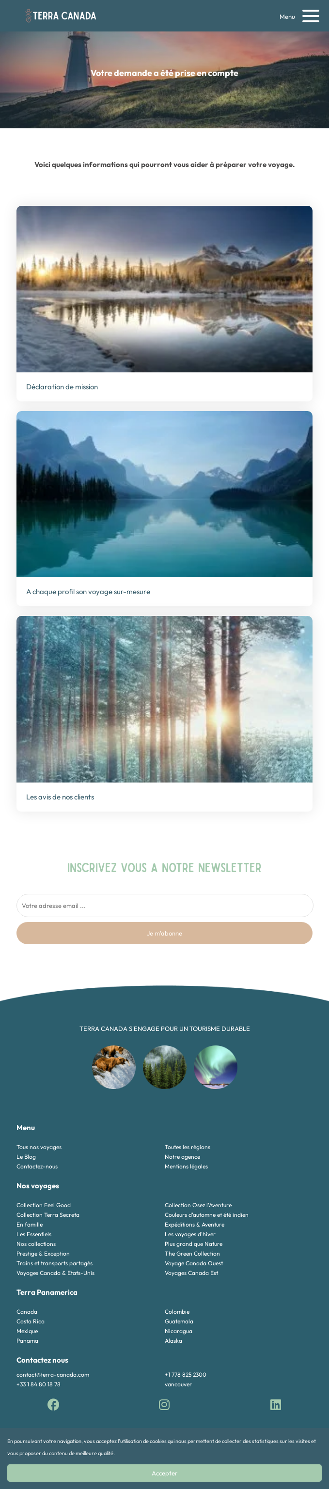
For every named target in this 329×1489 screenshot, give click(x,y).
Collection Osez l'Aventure (198, 1205)
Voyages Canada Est (191, 1272)
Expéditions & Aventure (194, 1224)
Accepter (164, 1473)
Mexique (27, 1331)
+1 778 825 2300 (185, 1374)
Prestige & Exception (43, 1253)
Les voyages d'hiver (190, 1234)
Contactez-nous (37, 1166)
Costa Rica (30, 1321)
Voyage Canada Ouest (194, 1263)
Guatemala (179, 1321)
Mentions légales (186, 1166)
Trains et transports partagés (54, 1263)
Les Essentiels (33, 1234)
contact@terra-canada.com (52, 1374)
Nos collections (36, 1243)
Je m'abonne (164, 933)
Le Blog (26, 1156)
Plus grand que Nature (193, 1243)
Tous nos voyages (39, 1147)
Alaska (173, 1340)
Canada (26, 1311)
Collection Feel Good (43, 1205)
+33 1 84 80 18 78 (38, 1384)
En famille (29, 1224)
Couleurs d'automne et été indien (207, 1214)
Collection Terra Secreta (47, 1214)
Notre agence (182, 1156)
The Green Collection (192, 1253)
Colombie (177, 1311)
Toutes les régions (187, 1147)
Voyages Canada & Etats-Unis (55, 1272)
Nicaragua (178, 1331)
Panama (27, 1340)
